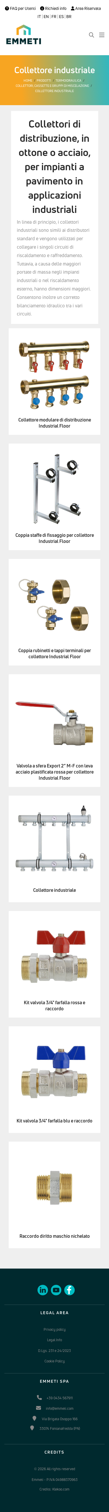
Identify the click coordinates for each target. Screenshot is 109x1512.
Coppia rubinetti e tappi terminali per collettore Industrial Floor (54, 654)
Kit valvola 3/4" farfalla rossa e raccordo (54, 1006)
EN (46, 16)
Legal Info (54, 1339)
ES (61, 16)
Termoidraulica (68, 80)
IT (39, 16)
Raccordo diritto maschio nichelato (54, 1236)
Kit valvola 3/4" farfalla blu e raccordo (54, 1121)
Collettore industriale (54, 91)
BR (69, 16)
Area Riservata (86, 8)
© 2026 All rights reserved (54, 1468)
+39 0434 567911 (60, 1398)
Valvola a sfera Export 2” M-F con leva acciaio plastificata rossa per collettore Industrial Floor (55, 772)
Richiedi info (53, 8)
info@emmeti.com (60, 1408)
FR (53, 16)
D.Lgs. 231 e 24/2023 (54, 1350)
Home (28, 80)
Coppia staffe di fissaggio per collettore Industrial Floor (54, 538)
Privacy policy (55, 1329)
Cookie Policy (54, 1361)
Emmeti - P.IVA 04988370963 (55, 1479)
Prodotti (44, 80)
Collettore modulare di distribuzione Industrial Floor (54, 423)
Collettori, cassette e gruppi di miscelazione (52, 86)
